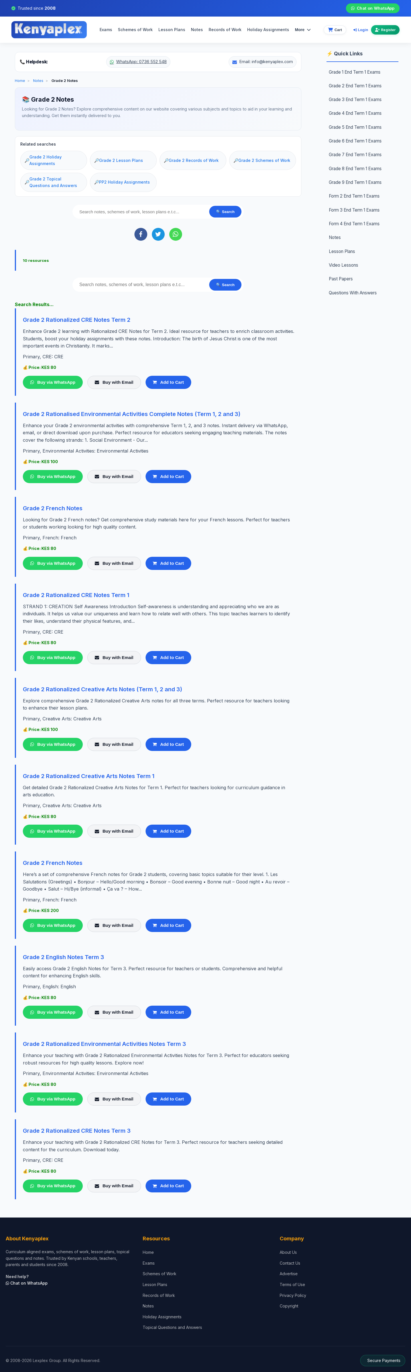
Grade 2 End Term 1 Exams (355, 86)
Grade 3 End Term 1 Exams (355, 99)
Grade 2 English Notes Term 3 (63, 957)
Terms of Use (292, 1284)
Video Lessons (343, 265)
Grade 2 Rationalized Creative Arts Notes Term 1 (88, 776)
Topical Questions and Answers (172, 1327)
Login (360, 29)
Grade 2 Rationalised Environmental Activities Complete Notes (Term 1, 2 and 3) (131, 414)
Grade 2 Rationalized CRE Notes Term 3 (77, 1130)
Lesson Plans (171, 29)
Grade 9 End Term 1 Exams (355, 182)
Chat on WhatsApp (373, 8)
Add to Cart (168, 382)
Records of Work (225, 29)
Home (20, 80)
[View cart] (335, 29)
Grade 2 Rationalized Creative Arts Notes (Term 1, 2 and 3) (102, 689)
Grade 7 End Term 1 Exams (355, 154)
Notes (197, 29)
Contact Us (290, 1263)
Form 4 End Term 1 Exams (354, 223)
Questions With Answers (353, 293)
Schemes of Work (135, 29)
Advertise (289, 1273)
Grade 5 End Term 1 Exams (355, 127)
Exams (106, 29)
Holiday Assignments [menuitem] (268, 29)
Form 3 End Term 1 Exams (354, 210)
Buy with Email (114, 382)
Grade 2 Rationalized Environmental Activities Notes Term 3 (104, 1043)
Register (385, 30)
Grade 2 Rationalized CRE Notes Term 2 (76, 319)
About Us (288, 1252)
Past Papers (341, 279)
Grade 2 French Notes (52, 508)
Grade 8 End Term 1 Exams (355, 168)
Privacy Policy (293, 1295)
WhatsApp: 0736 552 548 (138, 61)
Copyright (289, 1305)
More (303, 29)
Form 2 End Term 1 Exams (354, 196)
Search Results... (34, 304)
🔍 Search (225, 212)
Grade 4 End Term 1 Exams (355, 113)
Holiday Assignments (162, 1316)
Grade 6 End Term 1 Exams (355, 141)
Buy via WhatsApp (52, 382)
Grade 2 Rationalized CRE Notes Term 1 (76, 595)
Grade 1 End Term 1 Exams (354, 72)
